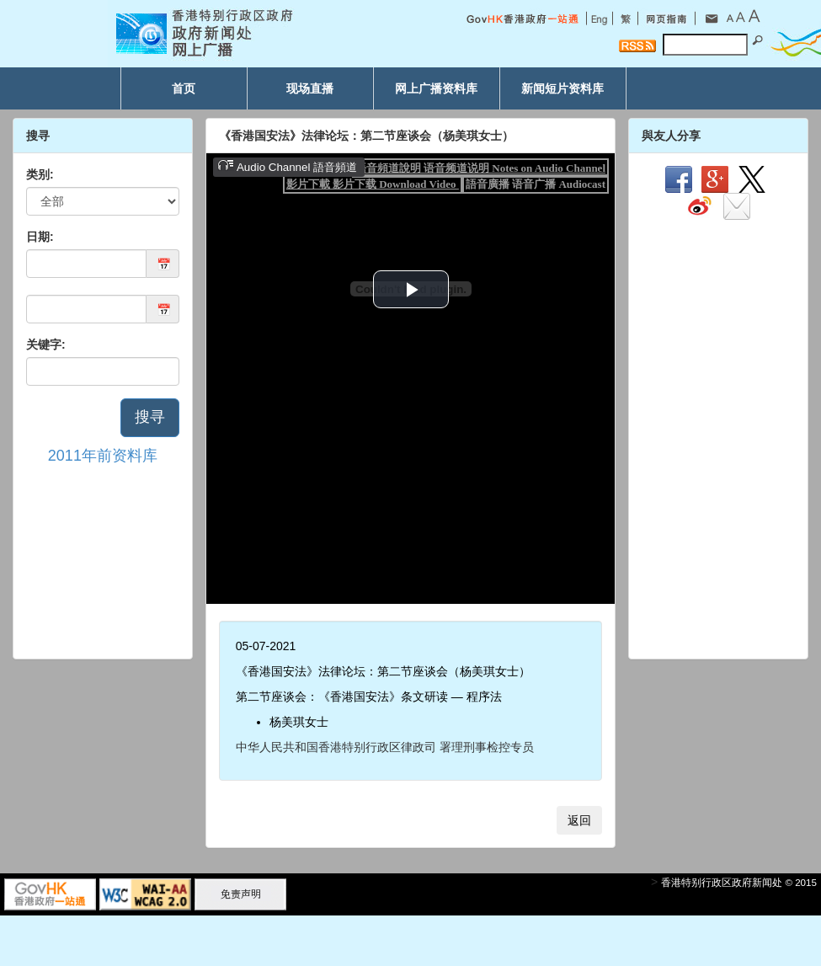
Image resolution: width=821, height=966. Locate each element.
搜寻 (150, 416)
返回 (579, 820)
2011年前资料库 (102, 455)
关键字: (46, 344)
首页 (183, 88)
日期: (40, 236)
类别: (40, 174)
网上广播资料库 (436, 88)
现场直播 (309, 88)
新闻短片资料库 (562, 88)
